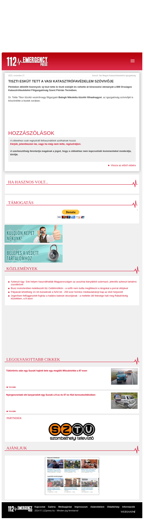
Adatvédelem (97, 507)
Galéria (52, 507)
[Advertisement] (72, 26)
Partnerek (14, 418)
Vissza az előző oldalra (123, 165)
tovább (12, 387)
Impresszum (81, 507)
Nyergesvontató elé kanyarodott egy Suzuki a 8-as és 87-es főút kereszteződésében (50, 395)
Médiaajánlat (65, 507)
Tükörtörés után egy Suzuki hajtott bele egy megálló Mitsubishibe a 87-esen (46, 370)
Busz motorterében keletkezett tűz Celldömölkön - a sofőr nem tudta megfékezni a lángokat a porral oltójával (69, 288)
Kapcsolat (39, 507)
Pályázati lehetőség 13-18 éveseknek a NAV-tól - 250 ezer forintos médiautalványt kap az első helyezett (67, 292)
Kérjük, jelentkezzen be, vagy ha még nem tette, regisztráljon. (45, 144)
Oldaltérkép (113, 507)
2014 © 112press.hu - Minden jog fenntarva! (56, 510)
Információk (128, 507)
